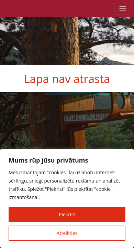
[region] (67, 198)
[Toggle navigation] (122, 8)
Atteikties (67, 233)
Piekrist (67, 214)
